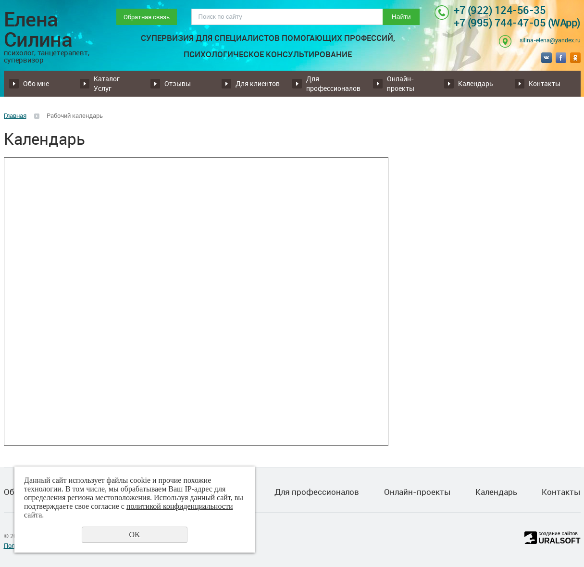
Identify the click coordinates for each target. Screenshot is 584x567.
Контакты (544, 83)
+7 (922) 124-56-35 (500, 10)
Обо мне (36, 83)
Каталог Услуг (107, 83)
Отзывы (177, 83)
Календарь (475, 83)
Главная (15, 115)
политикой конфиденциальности (179, 506)
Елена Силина (50, 36)
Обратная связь (147, 17)
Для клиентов (258, 83)
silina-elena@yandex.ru (550, 40)
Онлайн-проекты (400, 83)
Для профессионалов (333, 83)
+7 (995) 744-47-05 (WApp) (517, 22)
